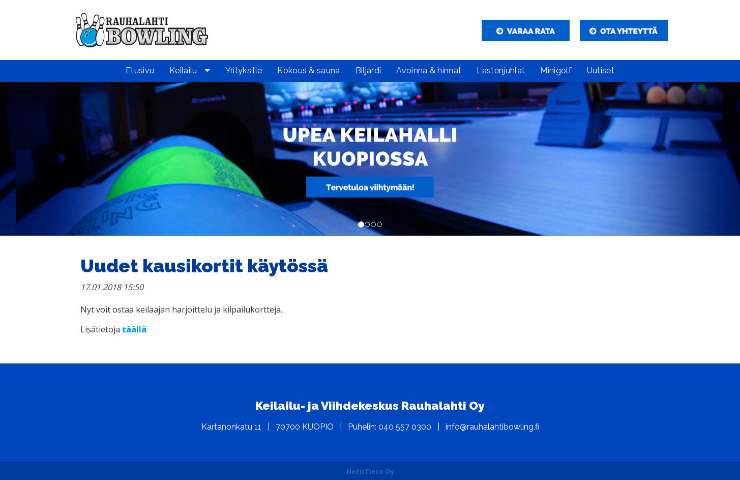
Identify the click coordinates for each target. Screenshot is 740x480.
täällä (134, 329)
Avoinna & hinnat (428, 70)
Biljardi (368, 70)
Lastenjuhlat (501, 70)
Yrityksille (243, 70)
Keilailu (183, 70)
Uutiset (600, 70)
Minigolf (556, 70)
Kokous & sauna (308, 70)
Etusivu (140, 70)
